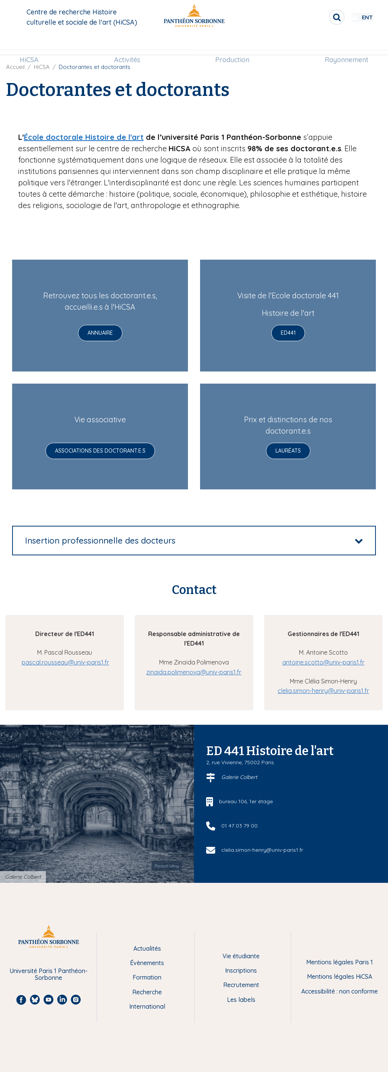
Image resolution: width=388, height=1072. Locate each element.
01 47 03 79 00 (239, 825)
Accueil (15, 67)
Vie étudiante (241, 956)
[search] (314, 17)
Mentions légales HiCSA (339, 976)
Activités (129, 44)
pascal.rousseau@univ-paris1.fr (65, 662)
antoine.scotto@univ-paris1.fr (323, 662)
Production (231, 44)
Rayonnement (341, 44)
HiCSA (34, 44)
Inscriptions (241, 970)
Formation (147, 977)
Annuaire (100, 332)
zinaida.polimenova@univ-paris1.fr (193, 672)
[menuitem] (34, 44)
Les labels (241, 999)
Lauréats (288, 450)
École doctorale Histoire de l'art (84, 137)
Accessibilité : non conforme (339, 991)
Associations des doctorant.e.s (100, 450)
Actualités (147, 948)
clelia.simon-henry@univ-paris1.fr (323, 690)
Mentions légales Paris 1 (339, 962)
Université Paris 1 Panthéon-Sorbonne (48, 974)
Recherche (147, 992)
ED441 (288, 332)
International (147, 1006)
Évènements (147, 962)
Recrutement (241, 984)
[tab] (194, 541)
